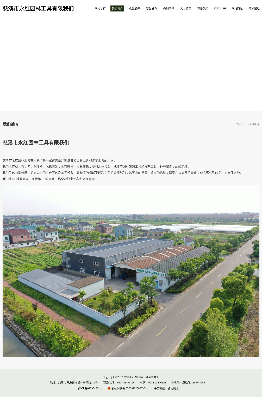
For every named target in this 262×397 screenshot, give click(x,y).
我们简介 (117, 8)
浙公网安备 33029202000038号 (127, 388)
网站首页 (100, 8)
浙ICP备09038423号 (89, 388)
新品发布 (151, 8)
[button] (247, 101)
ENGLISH (220, 8)
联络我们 (202, 8)
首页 (239, 124)
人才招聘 (185, 8)
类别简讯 (168, 8)
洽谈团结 (254, 8)
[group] (131, 64)
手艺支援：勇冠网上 (166, 388)
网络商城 (237, 8)
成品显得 (134, 8)
